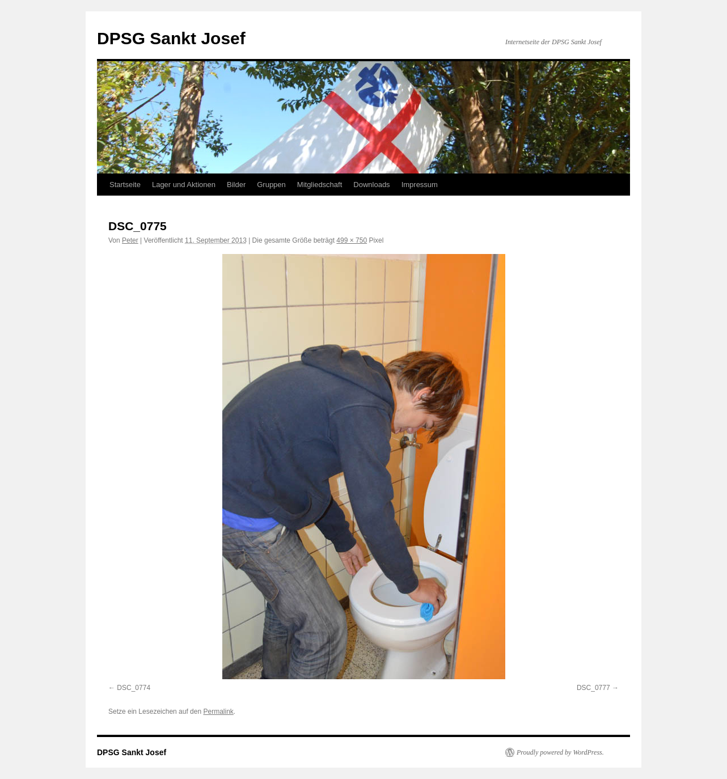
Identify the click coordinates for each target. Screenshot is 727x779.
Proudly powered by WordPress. (560, 752)
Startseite (125, 184)
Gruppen (271, 184)
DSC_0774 (133, 688)
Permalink (218, 712)
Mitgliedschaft (319, 184)
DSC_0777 (593, 688)
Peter (130, 240)
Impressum (419, 184)
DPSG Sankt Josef (171, 38)
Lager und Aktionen (183, 184)
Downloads (371, 184)
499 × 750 (351, 240)
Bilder (236, 184)
